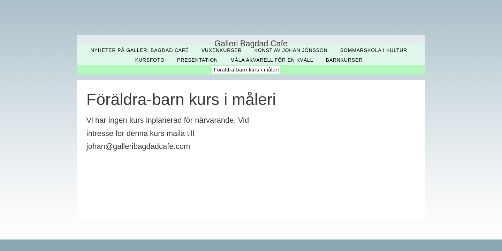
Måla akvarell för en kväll (271, 60)
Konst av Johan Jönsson (291, 50)
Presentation (197, 60)
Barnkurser (344, 60)
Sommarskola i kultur (373, 50)
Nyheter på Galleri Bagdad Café (140, 50)
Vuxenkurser (221, 50)
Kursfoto (150, 60)
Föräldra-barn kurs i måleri (246, 70)
